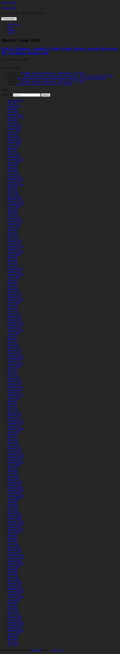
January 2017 (14, 243)
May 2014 (12, 308)
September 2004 (15, 630)
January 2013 (14, 353)
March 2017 (13, 238)
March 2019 (13, 196)
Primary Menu (8, 19)
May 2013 (12, 341)
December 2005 (15, 588)
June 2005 (12, 605)
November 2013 (15, 325)
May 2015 (12, 285)
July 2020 (12, 165)
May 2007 (12, 541)
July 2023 (12, 120)
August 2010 (13, 431)
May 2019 (12, 190)
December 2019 (15, 179)
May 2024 (12, 111)
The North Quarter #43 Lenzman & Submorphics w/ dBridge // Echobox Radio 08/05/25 (61, 78)
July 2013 (12, 336)
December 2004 (15, 622)
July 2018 (12, 210)
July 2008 (12, 501)
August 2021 (13, 145)
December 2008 (15, 487)
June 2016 (12, 260)
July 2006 (12, 569)
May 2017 (12, 232)
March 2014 (13, 313)
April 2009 (12, 476)
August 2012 (13, 367)
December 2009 (15, 454)
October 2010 (14, 426)
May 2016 (12, 263)
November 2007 (15, 524)
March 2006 (13, 580)
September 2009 (15, 462)
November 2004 (15, 625)
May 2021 (12, 151)
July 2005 (12, 602)
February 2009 (14, 482)
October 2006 (14, 560)
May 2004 (12, 642)
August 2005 (13, 600)
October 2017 (14, 224)
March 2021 (13, 153)
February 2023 (14, 125)
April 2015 (12, 288)
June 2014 (12, 305)
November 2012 (15, 358)
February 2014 (14, 316)
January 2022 (14, 142)
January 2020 (14, 176)
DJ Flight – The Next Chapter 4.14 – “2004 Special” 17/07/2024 (52, 73)
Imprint (11, 32)
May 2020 (12, 170)
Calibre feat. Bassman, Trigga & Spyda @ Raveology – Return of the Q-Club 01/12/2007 (68, 75)
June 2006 (12, 571)
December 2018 (15, 201)
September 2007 (15, 529)
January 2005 (14, 619)
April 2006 (12, 577)
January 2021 (14, 156)
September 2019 (15, 184)
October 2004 (14, 628)
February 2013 (14, 350)
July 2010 (12, 434)
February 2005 (14, 616)
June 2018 (12, 212)
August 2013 (13, 333)
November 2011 (15, 389)
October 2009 (14, 459)
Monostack (57, 650)
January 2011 (14, 417)
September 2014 (15, 299)
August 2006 (13, 566)
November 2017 (15, 221)
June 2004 (12, 639)
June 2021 (12, 148)
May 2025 (12, 103)
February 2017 (14, 240)
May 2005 (12, 608)
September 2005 (15, 597)
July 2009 (12, 468)
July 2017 (12, 229)
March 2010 (13, 445)
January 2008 (14, 518)
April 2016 (12, 266)
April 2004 (12, 644)
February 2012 (14, 381)
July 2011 (12, 400)
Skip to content (8, 2)
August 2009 (13, 465)
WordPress (36, 650)
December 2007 (15, 521)
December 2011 (15, 386)
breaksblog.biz (8, 8)
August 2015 (13, 277)
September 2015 (15, 274)
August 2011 (13, 398)
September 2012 (15, 364)
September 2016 (15, 252)
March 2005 (13, 614)
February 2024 (14, 114)
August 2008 (13, 499)
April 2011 (12, 409)
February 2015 (14, 294)
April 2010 (12, 442)
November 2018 (15, 204)
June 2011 (12, 403)
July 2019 (12, 187)
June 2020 (12, 167)
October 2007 (14, 527)
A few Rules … (15, 24)
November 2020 (15, 159)
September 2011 (15, 395)
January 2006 (14, 585)
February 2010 (14, 448)
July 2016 (12, 257)
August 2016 (13, 254)
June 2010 (12, 437)
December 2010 (15, 420)
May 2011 (12, 406)
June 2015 (12, 282)
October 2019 (14, 181)
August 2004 (13, 633)
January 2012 (14, 383)
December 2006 (15, 555)
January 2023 (14, 128)
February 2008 (14, 515)
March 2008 (13, 513)
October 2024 (14, 106)
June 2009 (12, 470)
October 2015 (14, 271)
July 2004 (12, 636)
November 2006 (15, 557)
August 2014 (13, 302)
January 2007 (14, 552)
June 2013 (12, 339)
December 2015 (15, 268)
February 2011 (14, 414)
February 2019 (14, 198)
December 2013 (15, 322)
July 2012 (12, 369)
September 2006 (15, 563)
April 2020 (12, 173)
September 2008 (15, 496)
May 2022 (12, 134)
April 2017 (12, 235)
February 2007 (14, 549)
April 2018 (12, 215)
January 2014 (14, 319)
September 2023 (15, 117)
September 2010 (15, 428)
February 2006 (14, 583)
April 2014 (12, 311)
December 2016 (15, 246)
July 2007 (12, 535)
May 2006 (12, 574)
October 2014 (14, 297)
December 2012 (15, 355)
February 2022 (14, 139)
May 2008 (12, 507)
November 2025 (15, 100)
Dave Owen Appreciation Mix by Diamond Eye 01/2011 (43, 84)
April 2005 (12, 611)
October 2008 (14, 493)
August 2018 (13, 207)
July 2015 (12, 280)
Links (10, 27)
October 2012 (14, 361)
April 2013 (12, 344)
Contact (11, 30)
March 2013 (13, 347)
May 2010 (12, 440)
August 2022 (13, 131)
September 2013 (15, 330)
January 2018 (14, 218)
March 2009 (13, 479)
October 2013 (14, 327)
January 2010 (14, 451)
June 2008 (12, 504)
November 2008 (15, 490)
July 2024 (12, 109)
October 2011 (14, 392)
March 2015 (13, 291)
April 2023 (12, 123)
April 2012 (12, 375)
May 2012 (12, 372)
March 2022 (13, 137)
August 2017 (13, 226)
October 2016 (14, 249)
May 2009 (12, 473)
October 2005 (14, 594)
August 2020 (13, 162)
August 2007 (13, 532)
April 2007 (12, 543)
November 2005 (15, 591)
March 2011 (13, 412)
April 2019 (12, 193)
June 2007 (12, 538)
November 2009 (15, 456)
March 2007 (13, 546)
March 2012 (13, 378)
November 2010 (15, 423)
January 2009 (14, 484)
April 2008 (12, 510)
